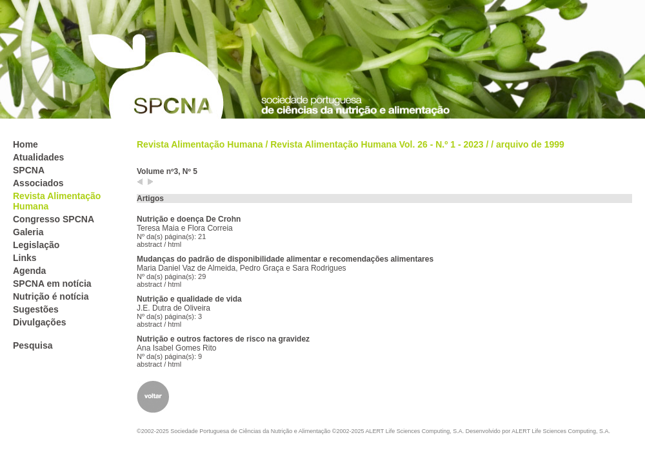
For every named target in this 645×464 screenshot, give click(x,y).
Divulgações (39, 322)
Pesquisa (32, 345)
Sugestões (36, 309)
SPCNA (29, 170)
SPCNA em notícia (52, 283)
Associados (38, 183)
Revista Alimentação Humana (200, 144)
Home (25, 144)
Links (25, 258)
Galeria (28, 232)
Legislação (36, 245)
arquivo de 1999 (530, 144)
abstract (149, 244)
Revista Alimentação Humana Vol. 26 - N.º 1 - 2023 (376, 144)
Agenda (29, 271)
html (174, 244)
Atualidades (38, 157)
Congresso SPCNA (53, 219)
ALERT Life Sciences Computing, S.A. (560, 431)
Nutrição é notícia (50, 296)
